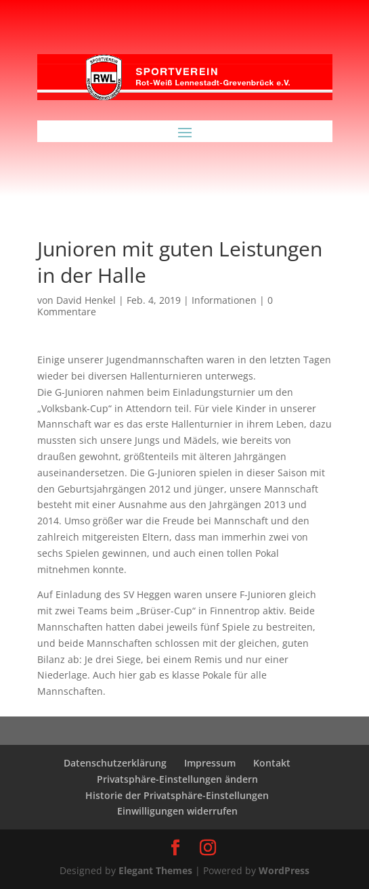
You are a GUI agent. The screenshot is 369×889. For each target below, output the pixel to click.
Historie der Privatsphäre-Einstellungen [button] (177, 795)
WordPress (284, 870)
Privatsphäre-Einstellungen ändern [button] (177, 779)
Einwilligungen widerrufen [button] (177, 810)
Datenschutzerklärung (115, 762)
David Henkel (86, 300)
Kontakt (271, 762)
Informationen (224, 300)
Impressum (210, 762)
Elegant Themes (155, 870)
